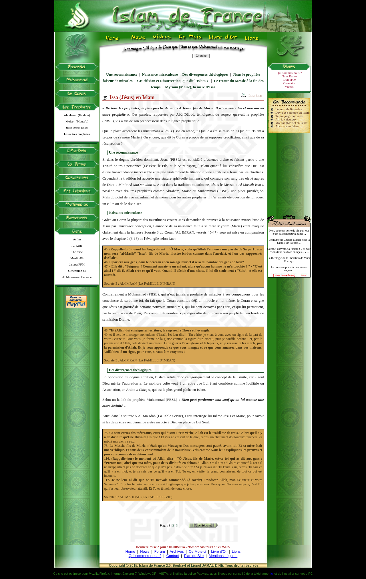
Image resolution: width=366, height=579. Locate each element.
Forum (159, 551)
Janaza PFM (77, 264)
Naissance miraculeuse (160, 74)
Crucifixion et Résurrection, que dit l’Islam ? (173, 81)
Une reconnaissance (121, 74)
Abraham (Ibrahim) (77, 115)
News (144, 551)
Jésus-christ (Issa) (77, 127)
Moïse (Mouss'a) (76, 121)
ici (271, 573)
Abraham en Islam (287, 126)
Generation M (76, 270)
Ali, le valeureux (286, 119)
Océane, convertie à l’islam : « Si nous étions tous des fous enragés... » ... (289, 250)
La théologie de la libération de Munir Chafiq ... (289, 259)
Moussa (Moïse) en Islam (291, 122)
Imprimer (255, 95)
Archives (177, 551)
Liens (236, 551)
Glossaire (289, 83)
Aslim (77, 239)
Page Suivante (203, 525)
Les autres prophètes (77, 134)
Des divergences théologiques (205, 74)
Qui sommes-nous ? (289, 73)
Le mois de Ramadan (288, 109)
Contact (172, 556)
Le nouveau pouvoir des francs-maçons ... (289, 269)
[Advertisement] (289, 172)
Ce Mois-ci (197, 551)
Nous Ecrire (289, 76)
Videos (289, 86)
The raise (77, 252)
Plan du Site (194, 556)
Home (130, 551)
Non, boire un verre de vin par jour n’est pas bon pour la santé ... (289, 232)
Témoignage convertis (289, 116)
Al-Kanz (76, 245)
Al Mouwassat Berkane (77, 277)
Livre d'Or (289, 79)
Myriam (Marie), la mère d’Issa (190, 87)
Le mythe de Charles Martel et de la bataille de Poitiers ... (289, 241)
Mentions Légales (223, 556)
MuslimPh (76, 258)
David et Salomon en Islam (292, 112)
